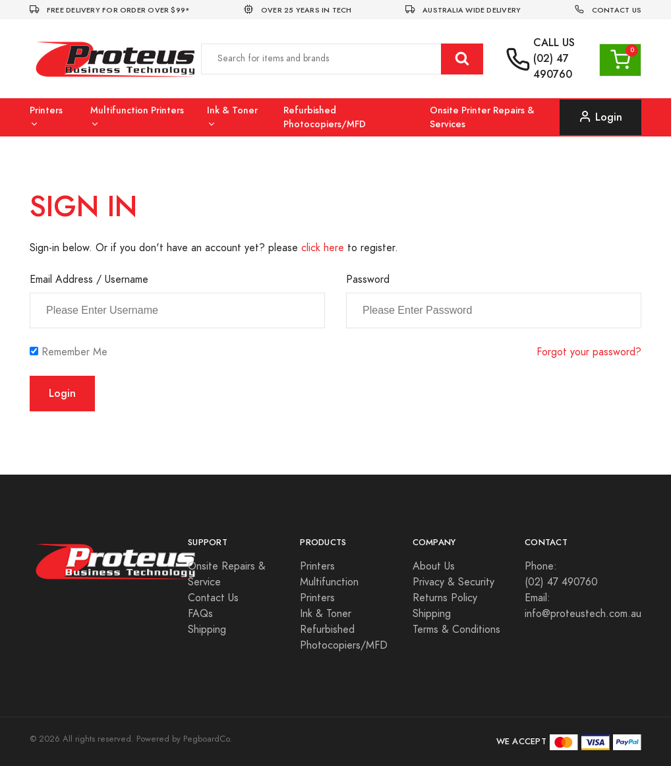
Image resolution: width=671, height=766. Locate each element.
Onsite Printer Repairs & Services (482, 117)
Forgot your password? (589, 352)
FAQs (200, 613)
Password (368, 279)
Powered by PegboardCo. (184, 739)
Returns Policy (445, 598)
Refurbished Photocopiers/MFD (324, 117)
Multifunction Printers (137, 116)
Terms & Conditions (456, 629)
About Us (434, 566)
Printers (46, 116)
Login (600, 117)
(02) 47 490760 (552, 66)
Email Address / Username (89, 279)
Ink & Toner (232, 116)
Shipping (207, 629)
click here (322, 248)
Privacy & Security (453, 582)
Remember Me (74, 352)
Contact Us (213, 598)
